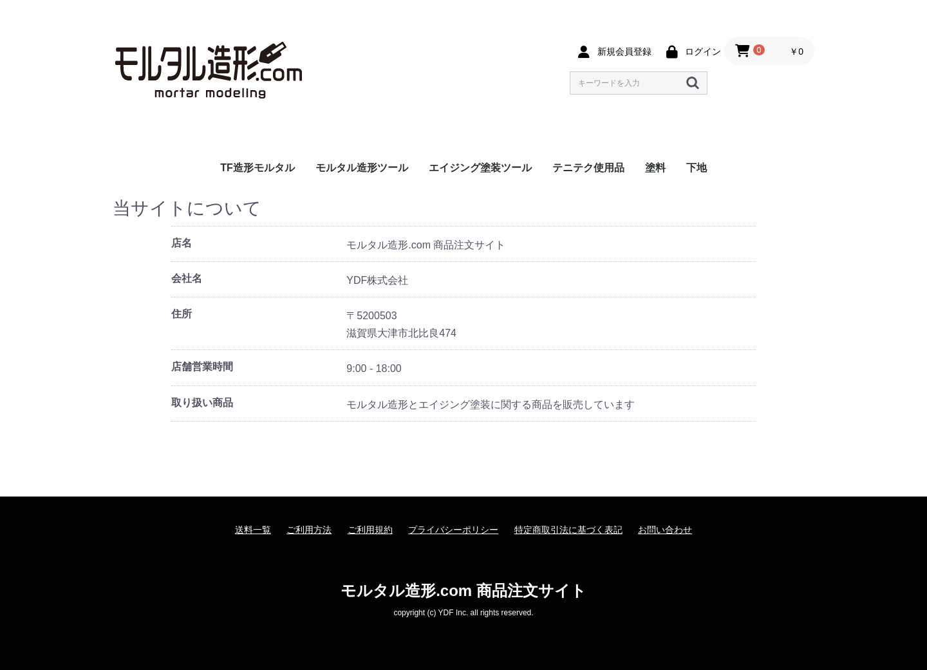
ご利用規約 (370, 530)
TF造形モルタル (257, 167)
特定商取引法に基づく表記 (568, 530)
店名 (181, 242)
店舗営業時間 (202, 366)
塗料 (655, 167)
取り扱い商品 (202, 402)
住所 (181, 313)
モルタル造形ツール (361, 167)
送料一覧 (253, 530)
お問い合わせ (665, 530)
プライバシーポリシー (453, 530)
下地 (696, 167)
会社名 (186, 278)
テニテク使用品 (588, 167)
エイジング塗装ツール (480, 167)
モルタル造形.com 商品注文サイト (463, 590)
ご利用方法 (309, 530)
